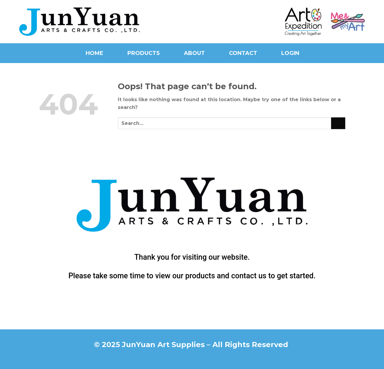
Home (94, 53)
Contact (243, 53)
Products (143, 53)
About (194, 53)
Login (290, 53)
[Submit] (338, 123)
